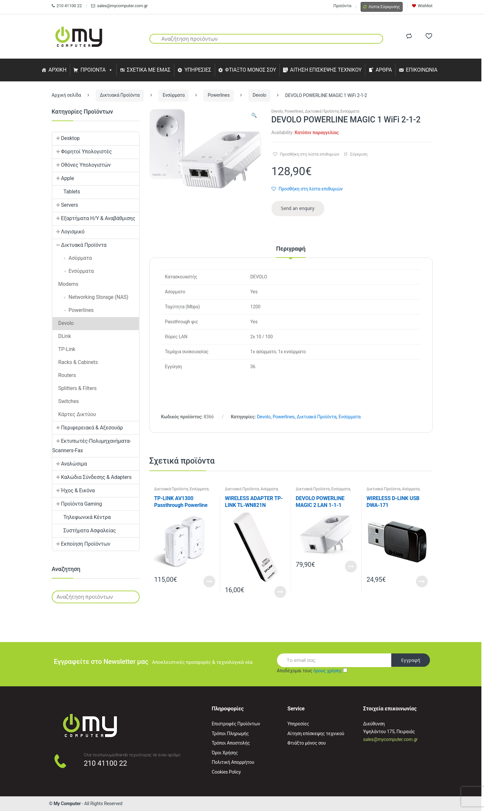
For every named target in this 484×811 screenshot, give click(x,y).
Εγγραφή (410, 660)
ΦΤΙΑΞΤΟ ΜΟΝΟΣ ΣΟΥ (250, 70)
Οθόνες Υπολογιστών (81, 165)
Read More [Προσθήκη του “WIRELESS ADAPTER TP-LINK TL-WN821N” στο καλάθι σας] (280, 592)
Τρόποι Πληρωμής (230, 733)
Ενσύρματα (174, 95)
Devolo (259, 95)
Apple (63, 178)
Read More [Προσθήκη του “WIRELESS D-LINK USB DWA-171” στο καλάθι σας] (422, 581)
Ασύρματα (269, 489)
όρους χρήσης (327, 670)
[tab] (290, 252)
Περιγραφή (290, 249)
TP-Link (64, 349)
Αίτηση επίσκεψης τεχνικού (315, 733)
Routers (64, 375)
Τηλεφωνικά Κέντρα (81, 517)
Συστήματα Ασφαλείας (84, 530)
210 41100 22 (67, 5)
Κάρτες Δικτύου (74, 414)
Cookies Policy (226, 772)
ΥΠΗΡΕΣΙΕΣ (198, 70)
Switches (65, 401)
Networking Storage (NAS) (90, 297)
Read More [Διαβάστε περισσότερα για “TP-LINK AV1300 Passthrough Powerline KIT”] (209, 581)
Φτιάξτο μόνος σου (306, 743)
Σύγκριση (358, 154)
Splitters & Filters (74, 388)
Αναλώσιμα (69, 464)
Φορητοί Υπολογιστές (82, 151)
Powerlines (218, 95)
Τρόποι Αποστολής (231, 743)
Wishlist (422, 5)
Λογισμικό (68, 232)
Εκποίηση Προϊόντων (81, 544)
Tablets (66, 192)
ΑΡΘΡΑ (384, 70)
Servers (65, 205)
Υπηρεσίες (298, 723)
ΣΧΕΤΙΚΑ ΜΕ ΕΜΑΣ (148, 70)
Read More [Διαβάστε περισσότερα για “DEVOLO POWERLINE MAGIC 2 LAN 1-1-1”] (351, 566)
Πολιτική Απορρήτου (233, 762)
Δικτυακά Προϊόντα (120, 95)
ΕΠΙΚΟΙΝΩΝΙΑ (421, 70)
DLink (61, 336)
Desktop (66, 138)
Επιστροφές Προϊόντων (236, 723)
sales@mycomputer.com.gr (119, 5)
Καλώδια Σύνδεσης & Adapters (92, 477)
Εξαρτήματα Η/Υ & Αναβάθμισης (93, 218)
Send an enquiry (297, 208)
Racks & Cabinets (75, 362)
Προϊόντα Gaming (77, 504)
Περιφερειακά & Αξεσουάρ (87, 428)
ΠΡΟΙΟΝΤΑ (93, 70)
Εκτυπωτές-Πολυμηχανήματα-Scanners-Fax (91, 446)
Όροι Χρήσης (225, 752)
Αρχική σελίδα (66, 95)
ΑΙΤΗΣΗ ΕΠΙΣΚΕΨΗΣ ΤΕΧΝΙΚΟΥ (326, 70)
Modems (65, 284)
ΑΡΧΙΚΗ (57, 70)
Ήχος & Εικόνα (73, 490)
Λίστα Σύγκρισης (381, 6)
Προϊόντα (342, 5)
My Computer (67, 803)
